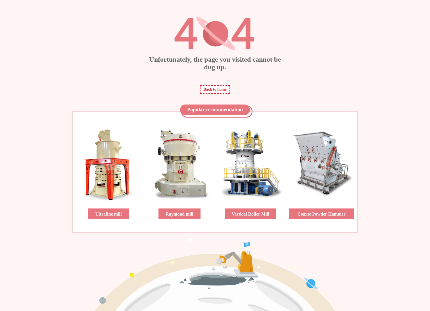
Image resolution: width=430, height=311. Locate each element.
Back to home (215, 89)
